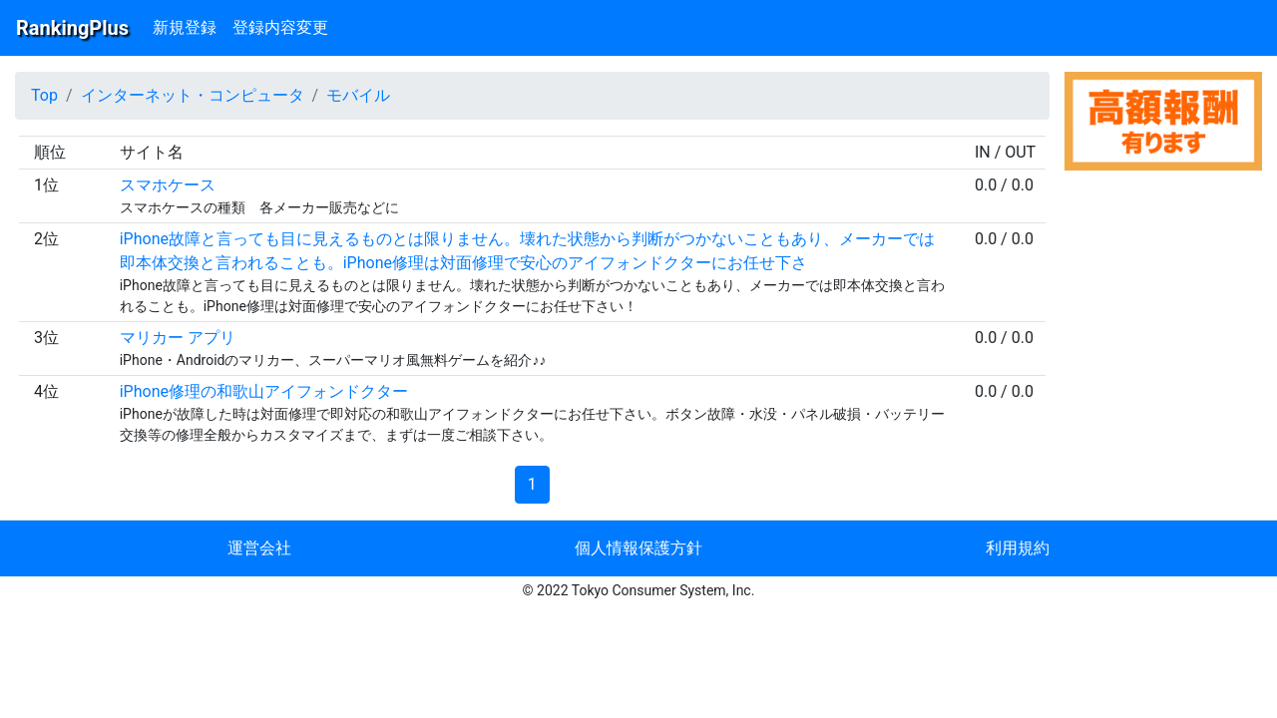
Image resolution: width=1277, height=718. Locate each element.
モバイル (358, 95)
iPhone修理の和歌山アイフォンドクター (264, 391)
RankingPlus (72, 28)
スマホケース (167, 185)
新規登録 (184, 27)
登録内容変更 (280, 27)
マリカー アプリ (177, 337)
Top (44, 95)
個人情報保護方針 (638, 547)
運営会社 (259, 547)
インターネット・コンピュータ (192, 95)
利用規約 (1018, 547)
